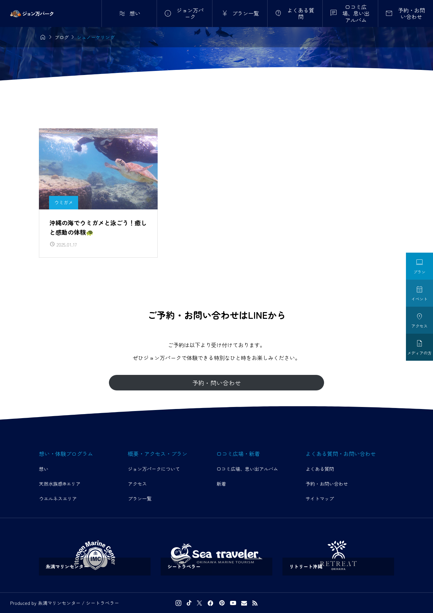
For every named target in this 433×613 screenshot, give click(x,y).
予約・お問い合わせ (326, 483)
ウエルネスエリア (58, 498)
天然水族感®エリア (60, 483)
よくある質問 (319, 468)
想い (43, 468)
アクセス (137, 483)
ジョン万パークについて (154, 468)
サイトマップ (319, 498)
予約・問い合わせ (216, 382)
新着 (221, 483)
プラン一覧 (140, 498)
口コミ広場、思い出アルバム (247, 468)
